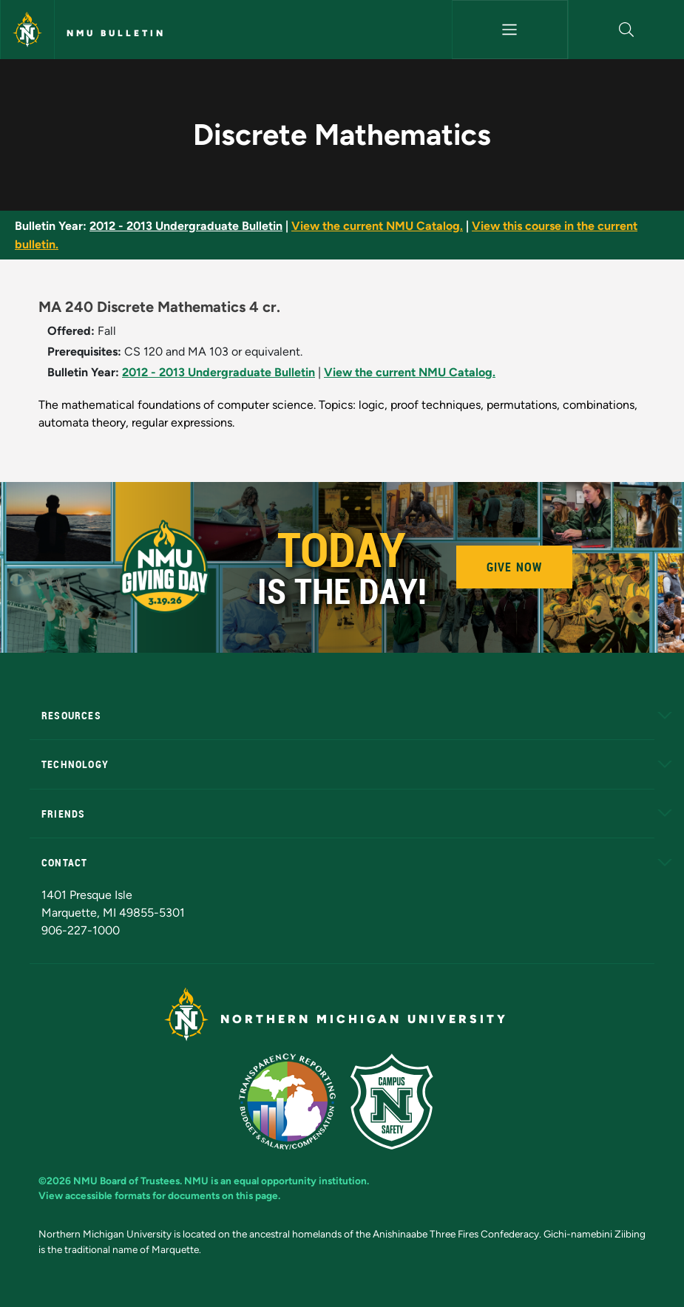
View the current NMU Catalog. (377, 226)
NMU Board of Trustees (126, 1181)
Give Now (515, 567)
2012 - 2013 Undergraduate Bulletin (185, 226)
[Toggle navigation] (510, 29)
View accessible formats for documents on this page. (159, 1195)
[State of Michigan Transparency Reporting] (295, 1100)
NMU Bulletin (116, 33)
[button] (626, 29)
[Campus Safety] (397, 1100)
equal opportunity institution (300, 1181)
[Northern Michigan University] (27, 29)
